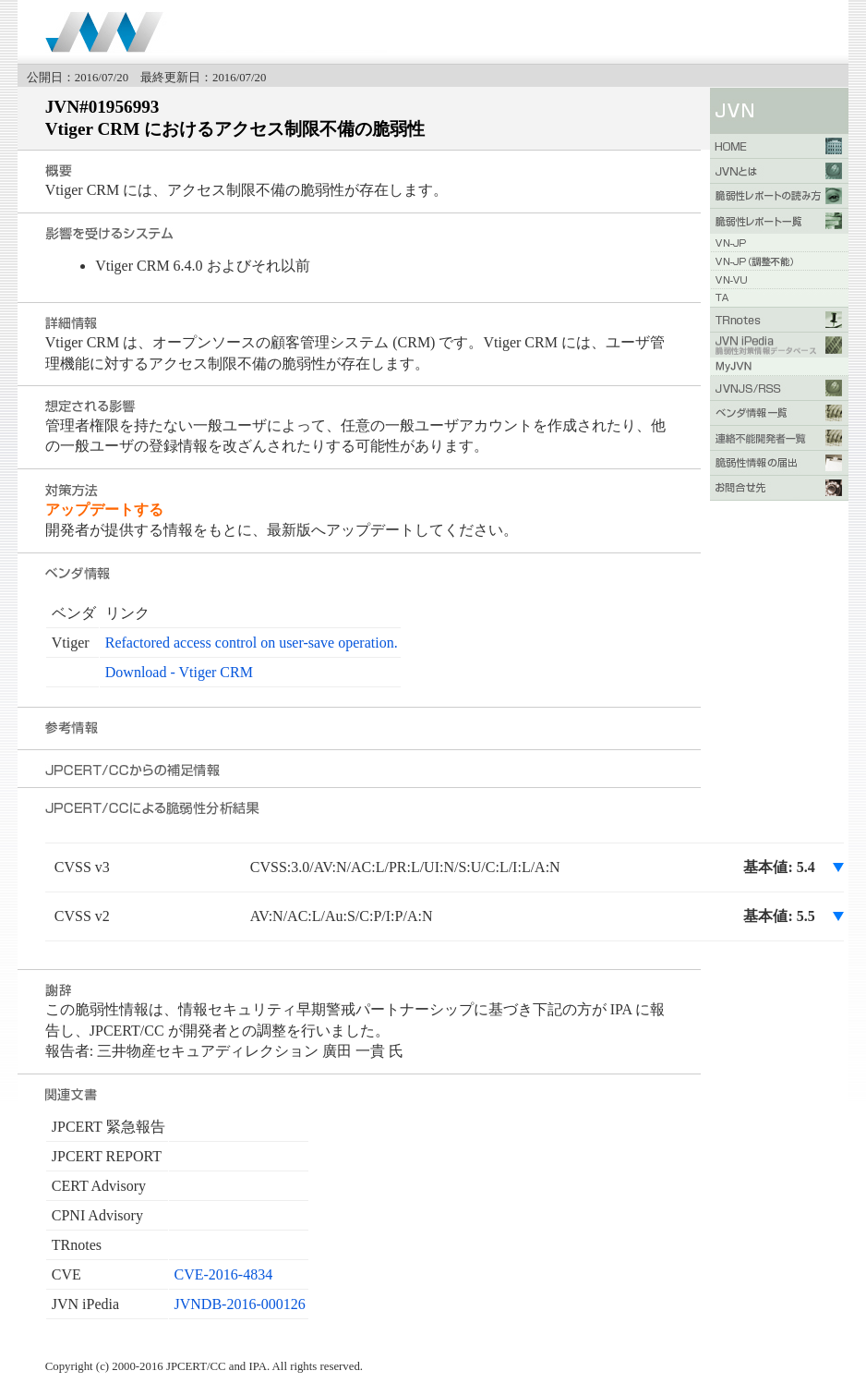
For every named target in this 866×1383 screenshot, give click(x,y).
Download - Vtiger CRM (179, 672)
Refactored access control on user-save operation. (251, 642)
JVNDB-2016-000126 (240, 1304)
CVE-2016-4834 (223, 1274)
